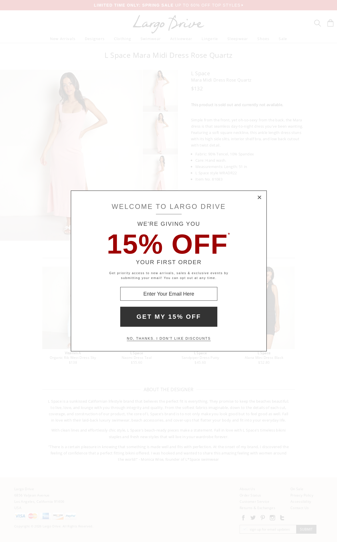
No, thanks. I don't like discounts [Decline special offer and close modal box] (169, 339)
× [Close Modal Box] (259, 198)
